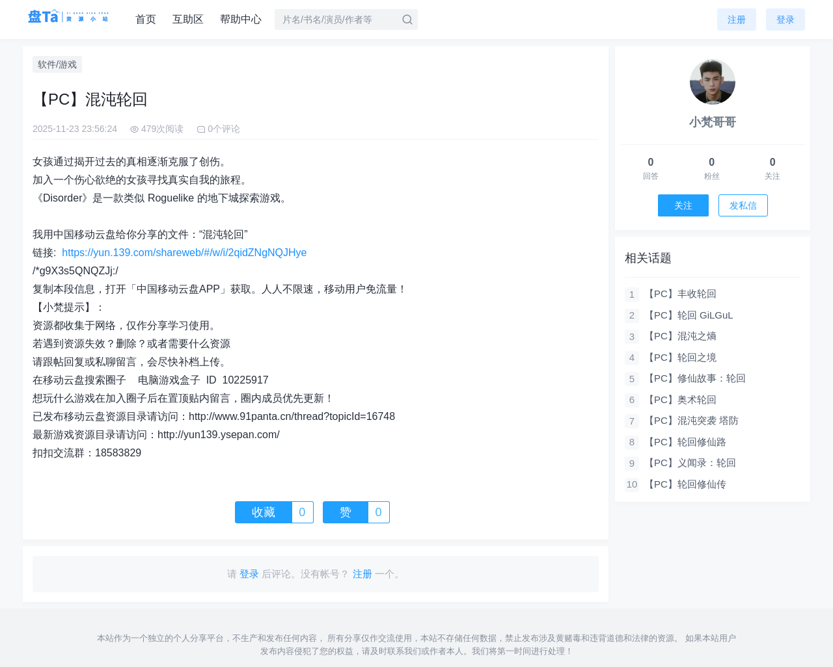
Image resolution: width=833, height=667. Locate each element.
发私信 (743, 205)
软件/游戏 (57, 64)
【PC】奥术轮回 (680, 399)
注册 (737, 19)
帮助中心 (241, 19)
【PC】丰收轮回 (680, 293)
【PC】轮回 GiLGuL (688, 314)
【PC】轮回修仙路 (685, 441)
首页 (145, 19)
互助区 (188, 19)
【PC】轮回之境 (680, 357)
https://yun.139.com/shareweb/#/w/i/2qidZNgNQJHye (184, 252)
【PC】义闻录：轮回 (690, 462)
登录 (785, 19)
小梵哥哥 (712, 122)
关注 (683, 205)
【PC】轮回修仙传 (685, 484)
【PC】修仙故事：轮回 (695, 378)
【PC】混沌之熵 (680, 335)
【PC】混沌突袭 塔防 (691, 420)
